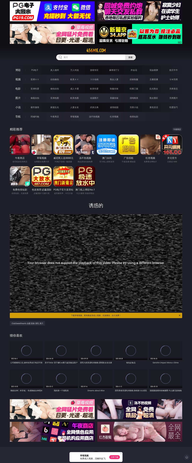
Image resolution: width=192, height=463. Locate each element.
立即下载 (114, 457)
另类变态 (173, 88)
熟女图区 (154, 98)
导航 (18, 116)
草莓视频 (74, 116)
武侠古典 (94, 107)
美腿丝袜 (114, 98)
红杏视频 (114, 116)
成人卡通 (74, 88)
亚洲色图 (54, 98)
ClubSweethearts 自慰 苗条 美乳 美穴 (27, 323)
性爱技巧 (173, 107)
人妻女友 (74, 107)
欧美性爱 (94, 88)
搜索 (130, 57)
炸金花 (134, 70)
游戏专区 (94, 70)
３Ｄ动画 (94, 79)
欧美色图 (74, 98)
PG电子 (34, 70)
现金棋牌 (154, 70)
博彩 (18, 70)
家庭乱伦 (54, 107)
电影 (18, 88)
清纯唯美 (134, 98)
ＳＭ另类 (173, 79)
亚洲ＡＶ (35, 79)
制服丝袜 (114, 88)
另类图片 (173, 98)
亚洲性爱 (35, 88)
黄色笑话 (154, 107)
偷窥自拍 (35, 98)
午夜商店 (54, 116)
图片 (18, 98)
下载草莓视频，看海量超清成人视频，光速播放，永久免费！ (126, 315)
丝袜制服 (134, 79)
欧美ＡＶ (74, 79)
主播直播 (154, 79)
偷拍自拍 (54, 88)
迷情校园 (114, 107)
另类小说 (134, 107)
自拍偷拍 (54, 79)
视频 (18, 79)
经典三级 (134, 88)
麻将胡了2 (114, 70)
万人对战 (74, 70)
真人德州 (54, 70)
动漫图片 (94, 98)
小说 (18, 107)
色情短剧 (134, 116)
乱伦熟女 (154, 88)
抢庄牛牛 (173, 70)
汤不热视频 (94, 116)
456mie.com (96, 50)
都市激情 (35, 107)
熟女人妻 (114, 79)
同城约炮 (35, 116)
